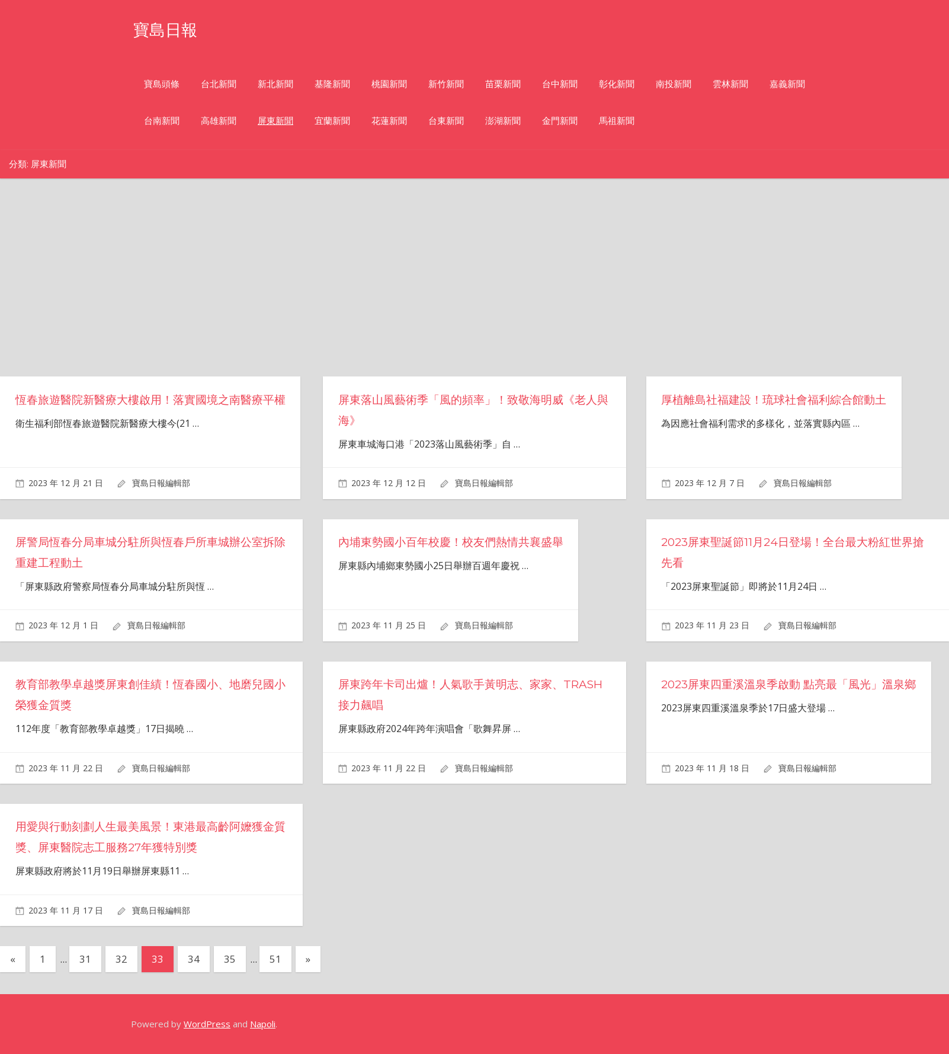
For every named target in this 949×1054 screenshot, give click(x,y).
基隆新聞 (332, 84)
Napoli (262, 1024)
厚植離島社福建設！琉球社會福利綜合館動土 (779, 399)
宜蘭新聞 (332, 120)
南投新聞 (673, 84)
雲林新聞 (730, 84)
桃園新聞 (389, 84)
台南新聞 (161, 120)
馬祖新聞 (616, 120)
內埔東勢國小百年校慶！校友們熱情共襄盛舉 (456, 542)
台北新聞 (218, 84)
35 (230, 959)
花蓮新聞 (389, 120)
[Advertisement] (484, 288)
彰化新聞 (616, 84)
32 (121, 959)
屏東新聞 (275, 120)
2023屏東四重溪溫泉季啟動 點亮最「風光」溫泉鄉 (795, 684)
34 (194, 959)
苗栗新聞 (503, 84)
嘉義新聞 (787, 84)
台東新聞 (446, 120)
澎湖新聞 (503, 120)
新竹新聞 (446, 84)
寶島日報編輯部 (161, 482)
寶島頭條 (161, 84)
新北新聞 (275, 84)
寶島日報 (171, 28)
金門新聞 (560, 120)
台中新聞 (560, 84)
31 (85, 959)
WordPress (207, 1024)
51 (275, 959)
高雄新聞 (218, 120)
